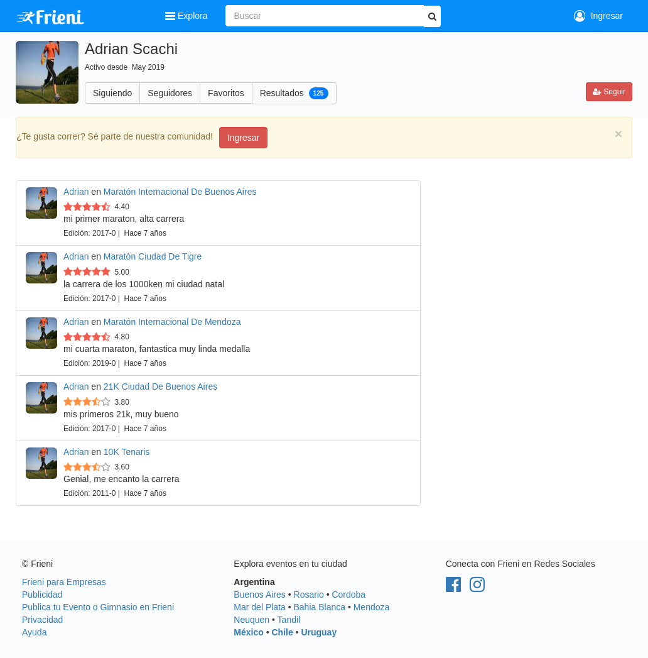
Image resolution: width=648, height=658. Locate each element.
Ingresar (598, 16)
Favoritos (226, 93)
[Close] (618, 133)
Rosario (309, 594)
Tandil (289, 620)
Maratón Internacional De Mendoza (172, 322)
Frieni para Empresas (64, 582)
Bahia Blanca (320, 607)
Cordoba (348, 594)
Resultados (294, 93)
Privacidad (42, 620)
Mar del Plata (259, 607)
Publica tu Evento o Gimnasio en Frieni (98, 607)
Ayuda (34, 632)
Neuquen (251, 620)
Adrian (76, 192)
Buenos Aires (260, 594)
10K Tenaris (127, 452)
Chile (282, 632)
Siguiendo (112, 93)
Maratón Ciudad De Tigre (153, 256)
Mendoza (372, 607)
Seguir (609, 91)
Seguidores (170, 93)
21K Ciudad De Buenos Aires (160, 386)
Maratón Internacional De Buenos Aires (180, 192)
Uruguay (319, 632)
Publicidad (42, 594)
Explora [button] (187, 16)
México (248, 632)
